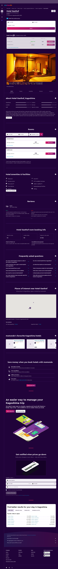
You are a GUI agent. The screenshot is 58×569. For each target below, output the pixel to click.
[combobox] (32, 480)
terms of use (21, 495)
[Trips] (2, 17)
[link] (31, 385)
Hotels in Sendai (34, 522)
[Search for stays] (2, 11)
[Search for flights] (2, 9)
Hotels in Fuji (33, 524)
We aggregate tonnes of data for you (31, 540)
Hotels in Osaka (34, 516)
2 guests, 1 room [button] (11, 25)
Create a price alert (22, 380)
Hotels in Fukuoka (11, 521)
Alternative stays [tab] (18, 510)
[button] (2, 5)
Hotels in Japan (19, 8)
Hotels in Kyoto (10, 517)
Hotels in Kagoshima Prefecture (29, 8)
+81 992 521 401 (10, 16)
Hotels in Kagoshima (38, 8)
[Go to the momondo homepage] (8, 5)
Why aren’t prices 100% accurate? (31, 542)
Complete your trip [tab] (36, 510)
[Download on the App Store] (47, 555)
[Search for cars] (2, 14)
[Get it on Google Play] (47, 553)
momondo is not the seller (31, 538)
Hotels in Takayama (34, 521)
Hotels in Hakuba (11, 522)
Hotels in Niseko (11, 519)
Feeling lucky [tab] (27, 510)
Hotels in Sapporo (34, 519)
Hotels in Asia (14, 8)
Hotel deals (8, 8)
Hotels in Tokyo (10, 516)
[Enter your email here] (32, 487)
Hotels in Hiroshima (35, 517)
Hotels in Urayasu (11, 524)
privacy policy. (27, 495)
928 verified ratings (16, 18)
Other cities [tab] (10, 510)
